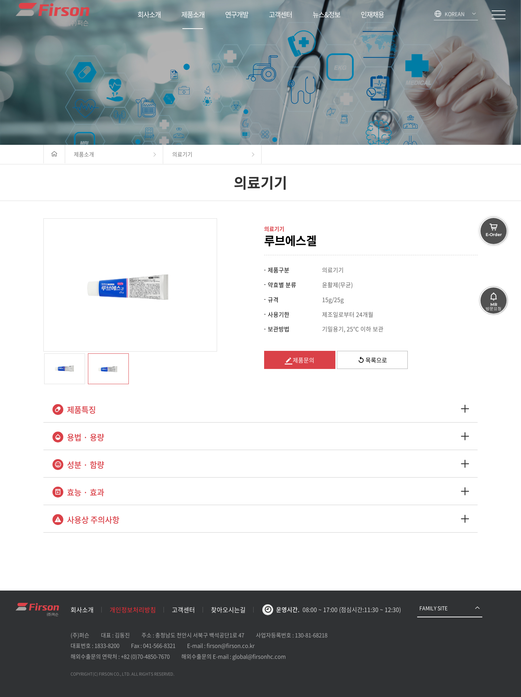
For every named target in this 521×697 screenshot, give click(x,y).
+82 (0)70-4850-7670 (145, 656)
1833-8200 (106, 646)
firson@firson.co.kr (231, 646)
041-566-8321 (159, 646)
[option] (130, 285)
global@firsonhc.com (259, 656)
